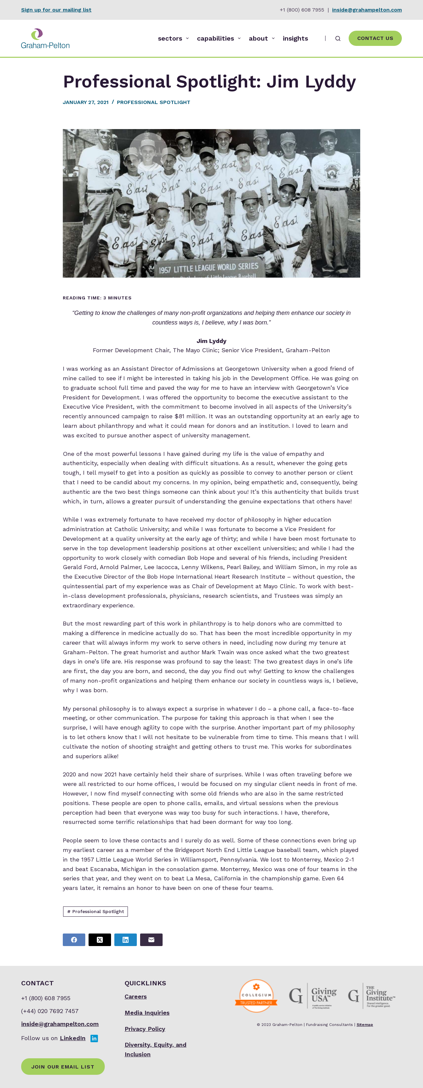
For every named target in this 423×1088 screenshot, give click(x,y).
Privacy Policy (145, 1028)
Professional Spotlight (153, 102)
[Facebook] (74, 940)
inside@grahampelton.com (367, 10)
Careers (136, 996)
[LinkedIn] (125, 940)
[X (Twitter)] (100, 940)
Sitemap (365, 1024)
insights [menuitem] (295, 38)
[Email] (151, 940)
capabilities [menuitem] (220, 38)
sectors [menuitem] (174, 38)
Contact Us (375, 38)
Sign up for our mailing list (56, 10)
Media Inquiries (147, 1012)
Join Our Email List (63, 1067)
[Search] (337, 38)
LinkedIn (73, 1038)
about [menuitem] (263, 38)
